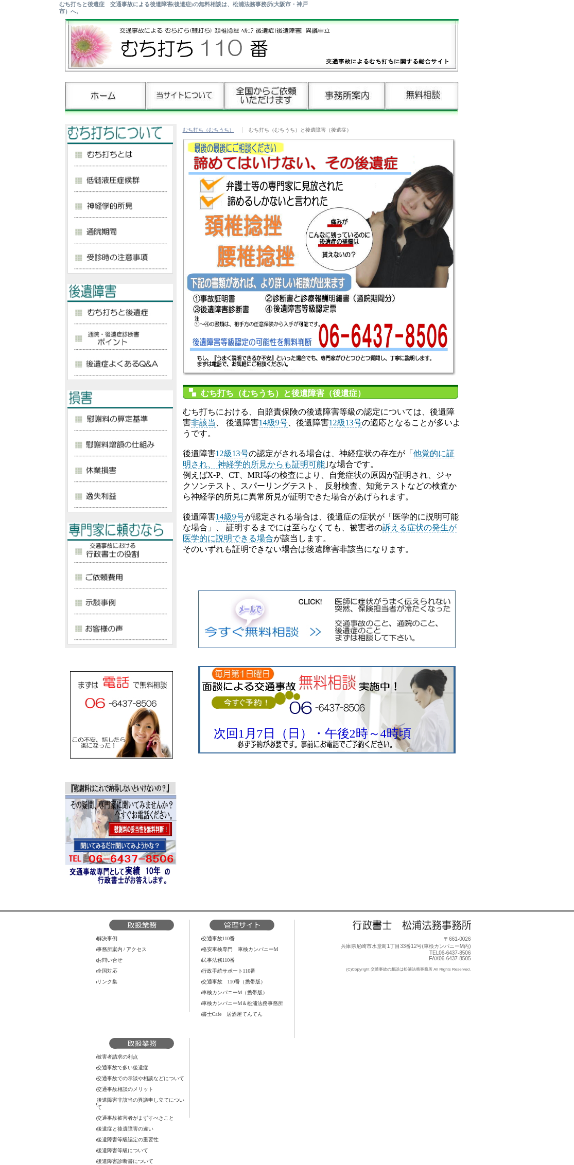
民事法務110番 (218, 960)
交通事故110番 (218, 938)
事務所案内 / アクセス (122, 949)
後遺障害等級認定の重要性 (128, 1139)
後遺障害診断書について (125, 1161)
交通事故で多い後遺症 (122, 1067)
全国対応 (107, 971)
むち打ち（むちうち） (208, 130)
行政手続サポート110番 (229, 971)
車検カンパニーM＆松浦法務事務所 (243, 1003)
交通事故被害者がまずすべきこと (135, 1118)
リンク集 (107, 981)
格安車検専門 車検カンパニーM (240, 949)
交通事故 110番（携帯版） (234, 981)
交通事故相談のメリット (125, 1089)
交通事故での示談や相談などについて (140, 1078)
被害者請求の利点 (117, 1057)
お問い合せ (110, 960)
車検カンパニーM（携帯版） (235, 992)
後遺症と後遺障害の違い (125, 1129)
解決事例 (107, 938)
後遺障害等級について (122, 1150)
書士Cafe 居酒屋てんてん (232, 1014)
